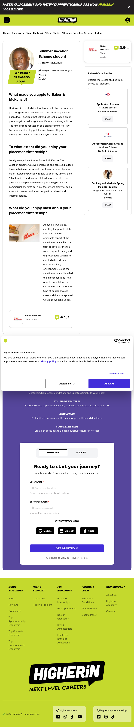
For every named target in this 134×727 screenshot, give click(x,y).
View (108, 119)
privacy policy (48, 361)
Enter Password (39, 501)
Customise (66, 383)
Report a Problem (42, 604)
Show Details (116, 373)
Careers (110, 611)
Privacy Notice (79, 557)
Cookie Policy (89, 614)
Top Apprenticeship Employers (17, 621)
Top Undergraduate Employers (17, 645)
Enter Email (37, 482)
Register (53, 452)
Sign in (81, 452)
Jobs (11, 598)
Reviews (13, 604)
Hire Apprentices (66, 608)
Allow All (109, 383)
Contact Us (39, 598)
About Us (111, 594)
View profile (32, 319)
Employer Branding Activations (63, 638)
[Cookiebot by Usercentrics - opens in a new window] (116, 341)
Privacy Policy (89, 608)
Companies (15, 611)
